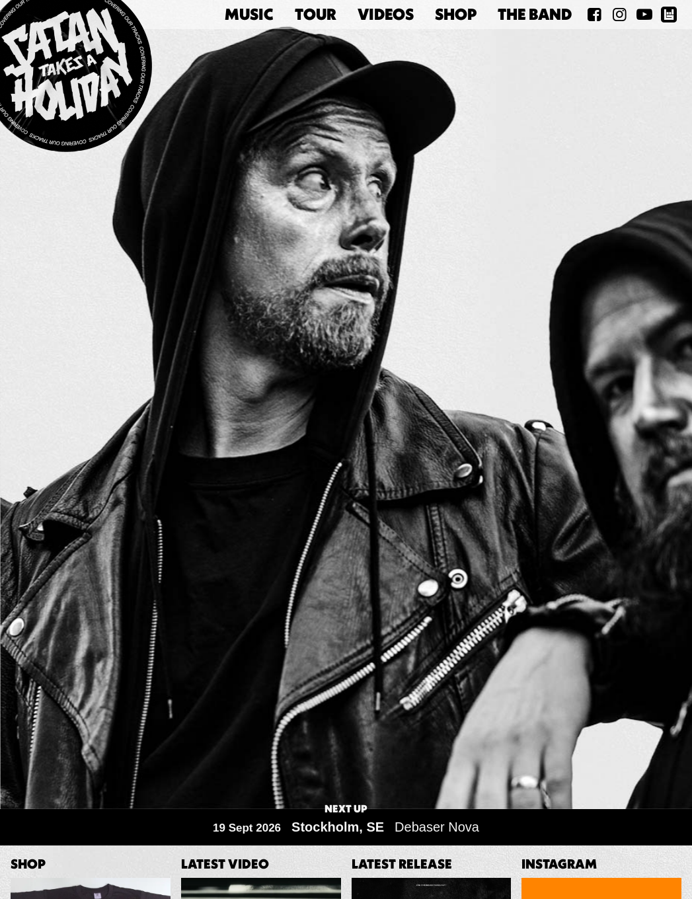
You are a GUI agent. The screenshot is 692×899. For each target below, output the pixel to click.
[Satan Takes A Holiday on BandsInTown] (668, 14)
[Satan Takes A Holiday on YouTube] (644, 14)
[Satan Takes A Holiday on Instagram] (619, 14)
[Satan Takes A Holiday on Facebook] (594, 14)
